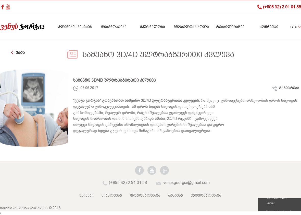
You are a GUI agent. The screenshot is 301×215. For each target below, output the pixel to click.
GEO (293, 27)
